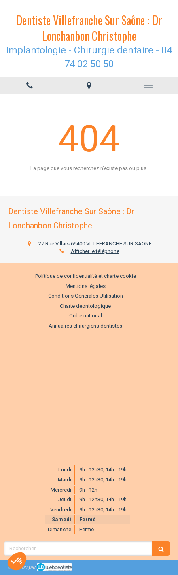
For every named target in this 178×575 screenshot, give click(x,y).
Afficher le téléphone (95, 251)
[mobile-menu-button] (148, 85)
